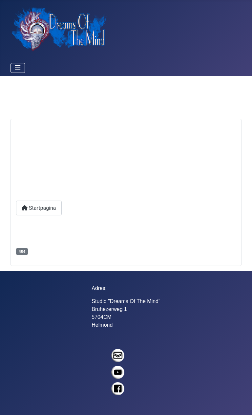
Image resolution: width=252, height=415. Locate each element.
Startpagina (39, 208)
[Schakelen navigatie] (17, 68)
